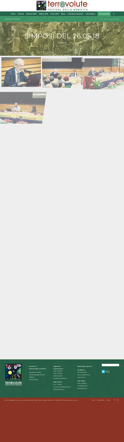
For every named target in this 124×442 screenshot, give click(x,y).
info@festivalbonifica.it (60, 378)
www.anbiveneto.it (58, 389)
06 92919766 (82, 372)
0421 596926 (82, 383)
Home (105, 19)
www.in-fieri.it (81, 377)
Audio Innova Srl (74, 400)
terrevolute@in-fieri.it (84, 375)
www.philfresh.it (82, 388)
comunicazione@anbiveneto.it (62, 387)
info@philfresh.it (82, 386)
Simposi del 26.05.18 (12, 19)
